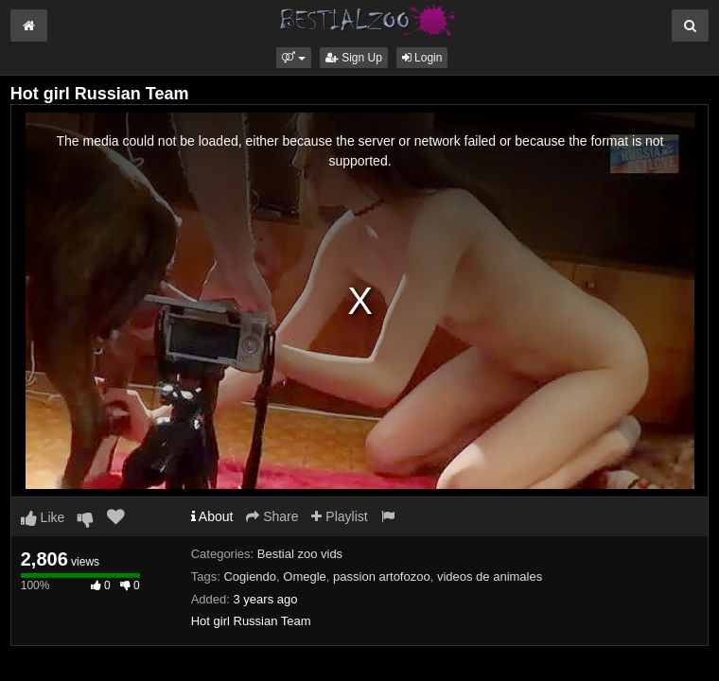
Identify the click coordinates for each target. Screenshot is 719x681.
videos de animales (489, 576)
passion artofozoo (381, 576)
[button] (293, 57)
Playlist (339, 516)
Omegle (304, 576)
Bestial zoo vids (299, 554)
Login (422, 57)
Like (43, 517)
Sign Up (353, 57)
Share (272, 516)
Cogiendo (249, 576)
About (212, 516)
